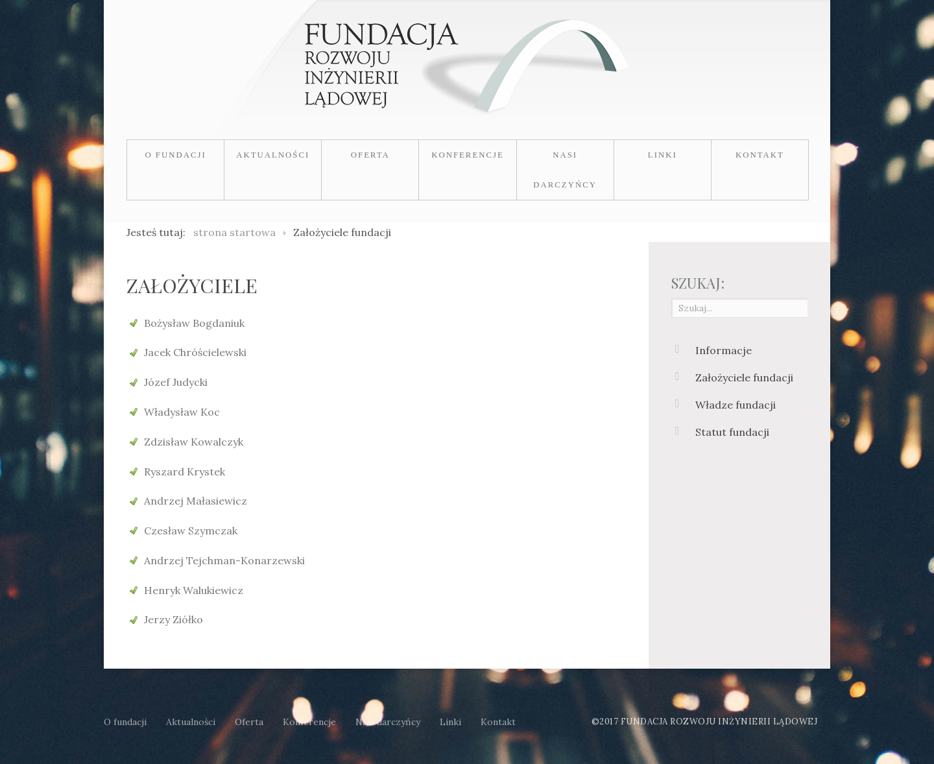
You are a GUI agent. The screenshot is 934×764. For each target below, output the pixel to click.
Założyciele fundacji (744, 377)
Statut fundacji (732, 431)
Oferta (370, 155)
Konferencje (467, 155)
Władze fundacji (735, 404)
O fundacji (175, 155)
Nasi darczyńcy (565, 169)
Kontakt (760, 155)
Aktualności (272, 155)
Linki (662, 155)
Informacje (723, 350)
